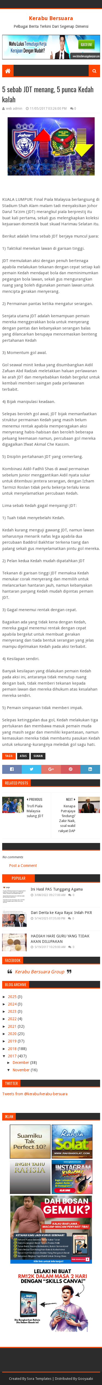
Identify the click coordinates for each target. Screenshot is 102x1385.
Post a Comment (23, 865)
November (22, 1070)
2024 (13, 1004)
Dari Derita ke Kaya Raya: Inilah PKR (61, 912)
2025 (13, 997)
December (21, 1062)
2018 (13, 1049)
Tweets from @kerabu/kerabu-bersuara (34, 1094)
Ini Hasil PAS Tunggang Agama (57, 889)
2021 (13, 1026)
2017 (13, 1056)
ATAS (23, 756)
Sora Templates (39, 1379)
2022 (13, 1019)
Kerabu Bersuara (51, 18)
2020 (13, 1034)
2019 (13, 1041)
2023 (13, 1011)
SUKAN (38, 756)
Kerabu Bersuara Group (39, 971)
